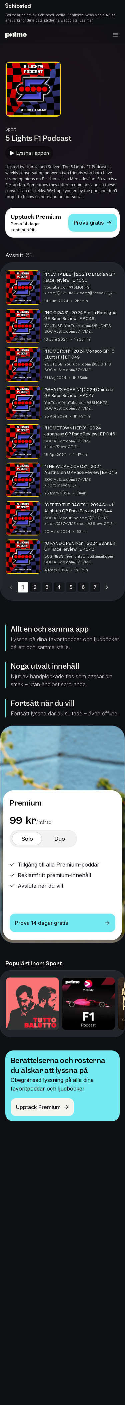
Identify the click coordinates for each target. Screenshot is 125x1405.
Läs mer (86, 20)
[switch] (27, 838)
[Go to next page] (107, 587)
